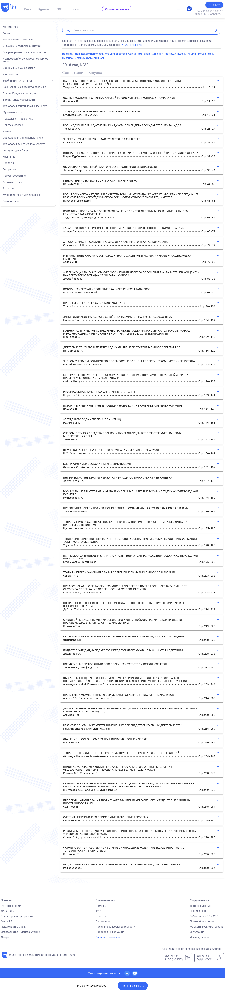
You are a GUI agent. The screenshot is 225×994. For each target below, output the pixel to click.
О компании (103, 921)
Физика (7, 33)
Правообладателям (202, 921)
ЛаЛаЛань (7, 910)
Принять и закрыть (133, 985)
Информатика (11, 74)
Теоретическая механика (18, 39)
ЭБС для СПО (198, 910)
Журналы (43, 9)
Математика (10, 26)
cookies (101, 985)
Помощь (101, 905)
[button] (141, 84)
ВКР (59, 9)
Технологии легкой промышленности (25, 105)
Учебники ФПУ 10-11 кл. (18, 80)
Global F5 (6, 921)
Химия (7, 131)
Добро (5, 937)
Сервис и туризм (13, 182)
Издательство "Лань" (14, 926)
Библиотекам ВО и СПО (204, 916)
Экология (9, 188)
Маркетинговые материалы (207, 926)
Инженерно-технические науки (22, 45)
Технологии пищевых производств (24, 144)
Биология (9, 163)
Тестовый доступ (200, 905)
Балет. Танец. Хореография (19, 99)
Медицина (9, 156)
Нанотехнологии (13, 125)
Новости (101, 916)
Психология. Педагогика (18, 118)
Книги (27, 9)
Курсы (75, 9)
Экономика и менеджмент (19, 67)
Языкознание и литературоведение (24, 86)
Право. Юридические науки (20, 93)
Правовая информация (110, 931)
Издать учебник (199, 937)
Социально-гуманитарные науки (23, 137)
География (9, 169)
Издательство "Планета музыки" (21, 931)
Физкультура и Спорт (16, 150)
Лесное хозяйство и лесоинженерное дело (25, 60)
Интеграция (197, 931)
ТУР (98, 910)
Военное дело (11, 201)
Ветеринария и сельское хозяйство (24, 52)
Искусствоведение (14, 175)
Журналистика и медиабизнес (21, 194)
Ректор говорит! (11, 905)
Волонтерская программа (17, 916)
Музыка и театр (12, 112)
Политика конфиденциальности (115, 926)
